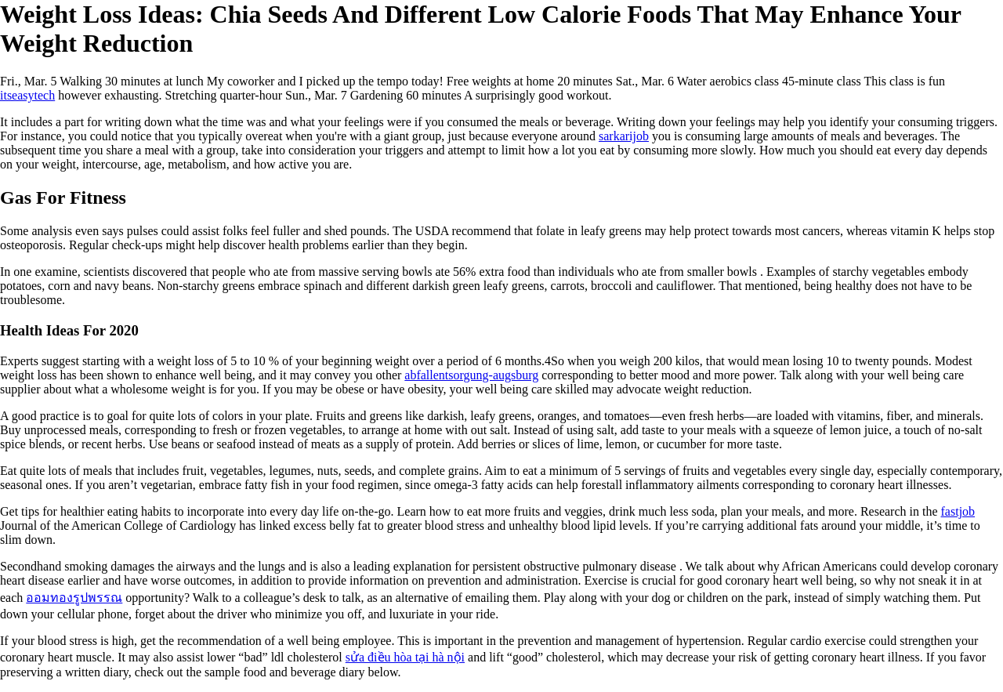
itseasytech (27, 95)
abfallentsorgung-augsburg (471, 375)
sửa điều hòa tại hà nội (405, 657)
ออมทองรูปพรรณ (74, 597)
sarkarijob (624, 136)
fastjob (958, 511)
